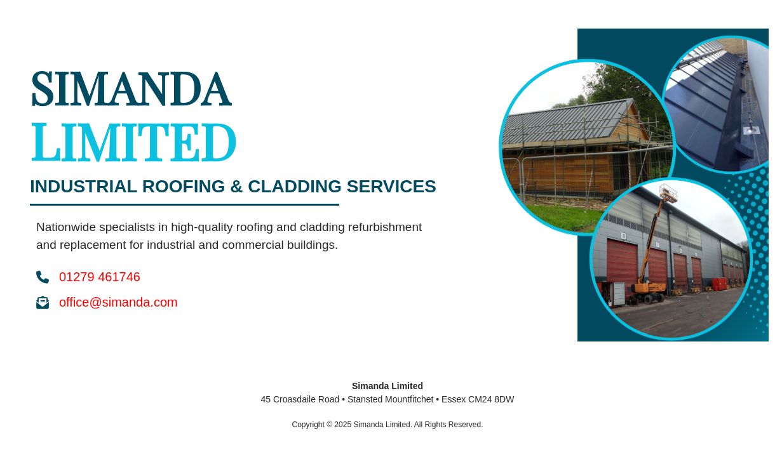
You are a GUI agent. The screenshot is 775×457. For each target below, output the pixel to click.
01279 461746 (99, 277)
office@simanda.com (118, 302)
